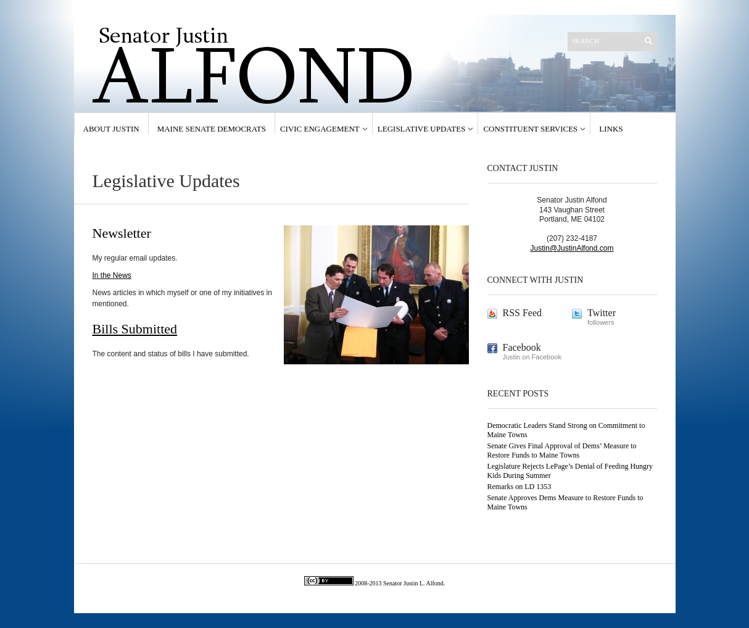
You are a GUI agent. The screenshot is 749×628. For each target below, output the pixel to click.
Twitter (601, 313)
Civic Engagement (320, 128)
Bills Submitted (135, 329)
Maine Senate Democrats (211, 128)
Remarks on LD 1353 (519, 486)
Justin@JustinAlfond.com (572, 248)
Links (611, 128)
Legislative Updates (422, 128)
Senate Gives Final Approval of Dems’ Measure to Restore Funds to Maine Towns (562, 450)
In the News (112, 275)
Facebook (522, 347)
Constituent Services (530, 128)
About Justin (111, 128)
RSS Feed (522, 313)
